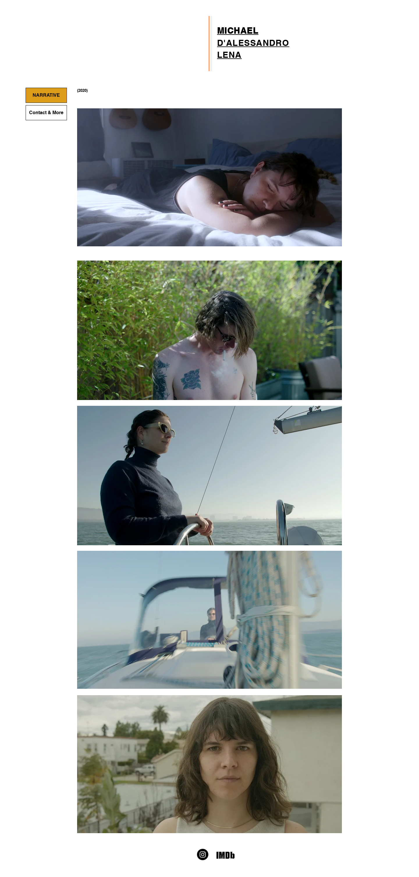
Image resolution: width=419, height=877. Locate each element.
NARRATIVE (46, 95)
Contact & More (46, 112)
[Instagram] (202, 854)
